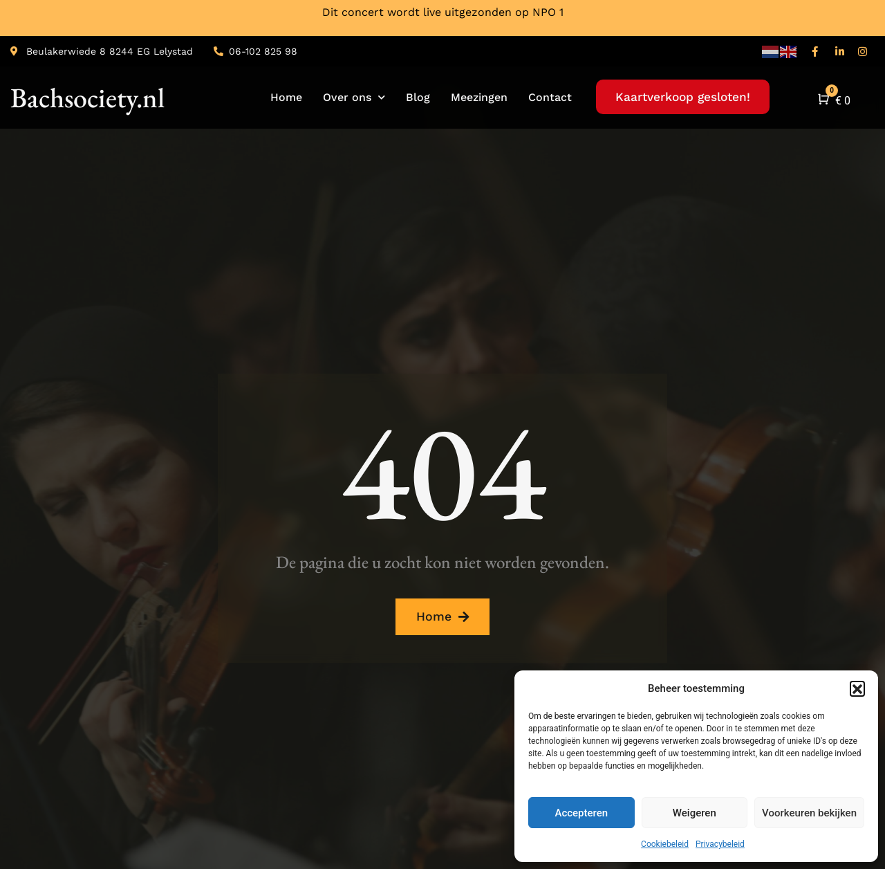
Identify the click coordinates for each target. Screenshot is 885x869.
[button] (857, 688)
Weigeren (694, 813)
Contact (550, 97)
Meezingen (479, 97)
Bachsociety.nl (87, 98)
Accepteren (581, 813)
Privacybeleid (720, 844)
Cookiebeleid (665, 844)
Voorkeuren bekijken (809, 813)
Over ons (354, 97)
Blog (418, 97)
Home (286, 97)
